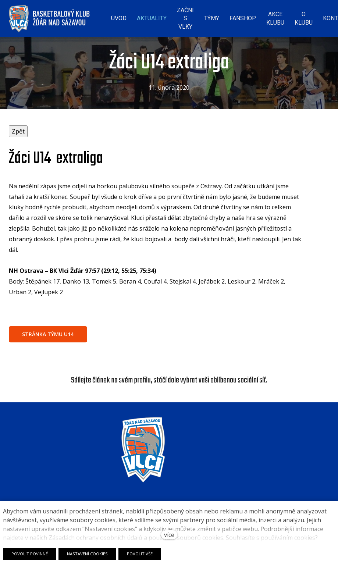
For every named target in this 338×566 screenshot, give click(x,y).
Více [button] (315, 16)
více (169, 535)
